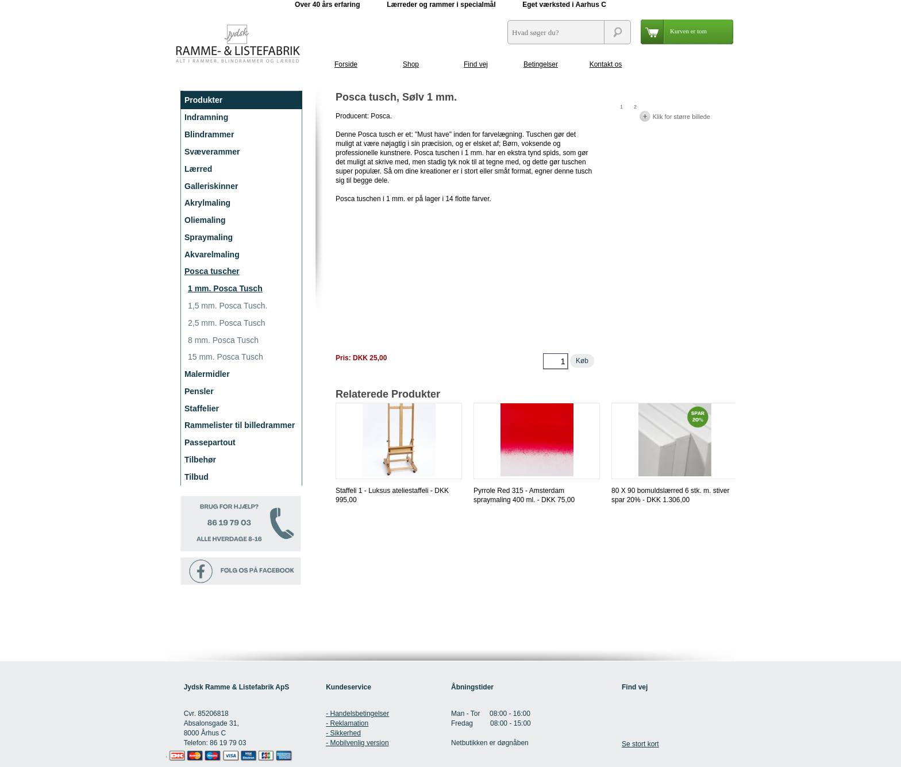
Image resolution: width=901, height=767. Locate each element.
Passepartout (210, 442)
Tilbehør (200, 459)
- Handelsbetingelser (357, 714)
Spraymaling (208, 237)
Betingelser (540, 64)
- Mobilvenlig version (357, 743)
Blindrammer (209, 134)
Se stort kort (640, 744)
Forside (345, 64)
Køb (582, 361)
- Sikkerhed (343, 733)
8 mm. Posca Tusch (223, 340)
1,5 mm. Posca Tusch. (228, 305)
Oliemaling (205, 220)
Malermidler (207, 374)
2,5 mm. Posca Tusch (226, 322)
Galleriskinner (211, 186)
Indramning (206, 117)
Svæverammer (212, 151)
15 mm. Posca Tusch (225, 356)
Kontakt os (606, 64)
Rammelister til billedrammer (239, 425)
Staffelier (201, 408)
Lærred (198, 169)
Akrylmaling (207, 202)
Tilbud (196, 476)
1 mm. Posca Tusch (225, 288)
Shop (411, 64)
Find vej (476, 64)
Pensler (199, 391)
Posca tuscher (212, 271)
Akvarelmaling (212, 254)
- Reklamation (347, 723)
